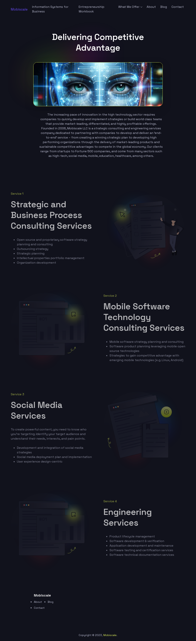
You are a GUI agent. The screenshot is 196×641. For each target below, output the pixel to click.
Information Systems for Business (50, 9)
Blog (163, 7)
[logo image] (19, 9)
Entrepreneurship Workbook (91, 9)
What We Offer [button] (128, 7)
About (151, 7)
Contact (178, 7)
